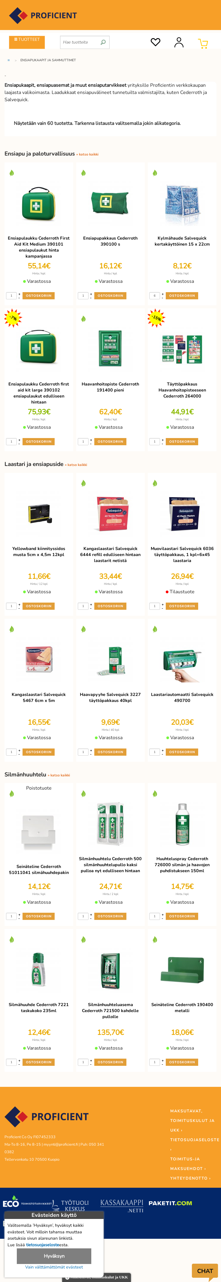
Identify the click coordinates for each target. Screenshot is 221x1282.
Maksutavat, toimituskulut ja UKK (96, 1277)
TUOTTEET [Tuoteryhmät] (27, 39)
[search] (103, 40)
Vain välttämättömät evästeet (54, 1267)
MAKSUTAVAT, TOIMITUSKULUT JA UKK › (192, 1120)
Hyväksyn (54, 1256)
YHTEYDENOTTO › (190, 1178)
